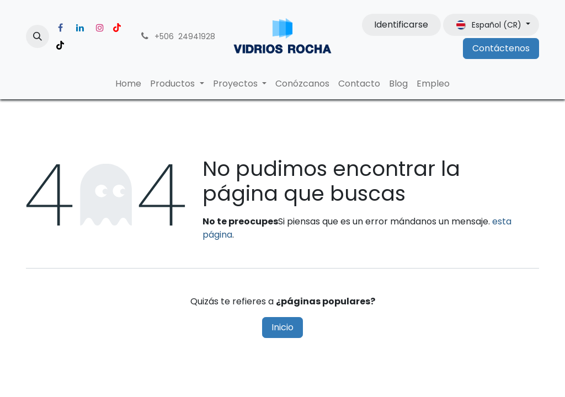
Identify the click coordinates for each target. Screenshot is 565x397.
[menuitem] (128, 84)
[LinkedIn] (80, 27)
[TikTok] (60, 45)
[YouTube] (117, 27)
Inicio (282, 327)
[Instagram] (100, 27)
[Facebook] (60, 27)
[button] (37, 36)
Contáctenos (501, 48)
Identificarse (401, 24)
